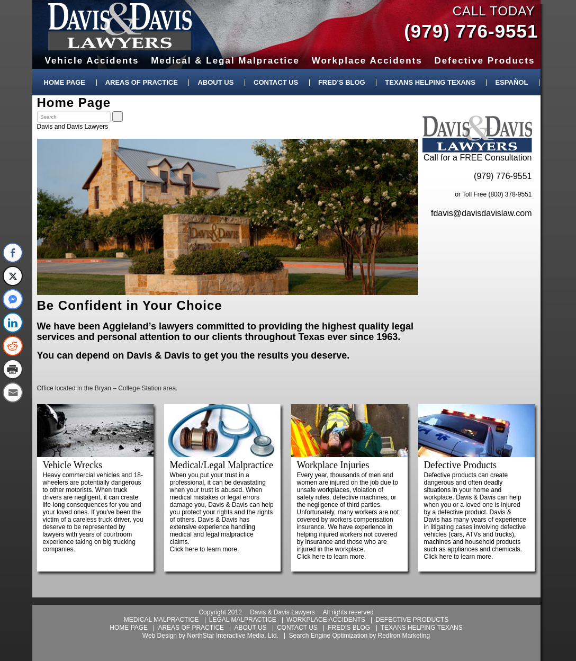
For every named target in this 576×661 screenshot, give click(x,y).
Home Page (65, 82)
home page (129, 627)
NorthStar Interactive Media (225, 635)
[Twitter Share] (13, 276)
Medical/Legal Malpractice (221, 465)
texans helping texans (422, 627)
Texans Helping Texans (430, 82)
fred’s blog (349, 627)
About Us (215, 82)
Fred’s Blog (341, 82)
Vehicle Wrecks (72, 465)
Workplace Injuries (333, 465)
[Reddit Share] (13, 346)
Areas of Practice (141, 82)
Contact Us (276, 82)
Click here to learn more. (204, 549)
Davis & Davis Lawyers (120, 26)
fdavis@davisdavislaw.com (481, 213)
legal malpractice (242, 619)
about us (250, 627)
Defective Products (460, 465)
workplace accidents (325, 619)
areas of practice (191, 627)
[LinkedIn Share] (13, 322)
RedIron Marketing (403, 635)
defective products (411, 619)
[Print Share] (13, 369)
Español (511, 82)
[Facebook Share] (13, 253)
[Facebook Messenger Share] (13, 299)
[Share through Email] (13, 392)
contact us (297, 627)
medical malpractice (161, 619)
